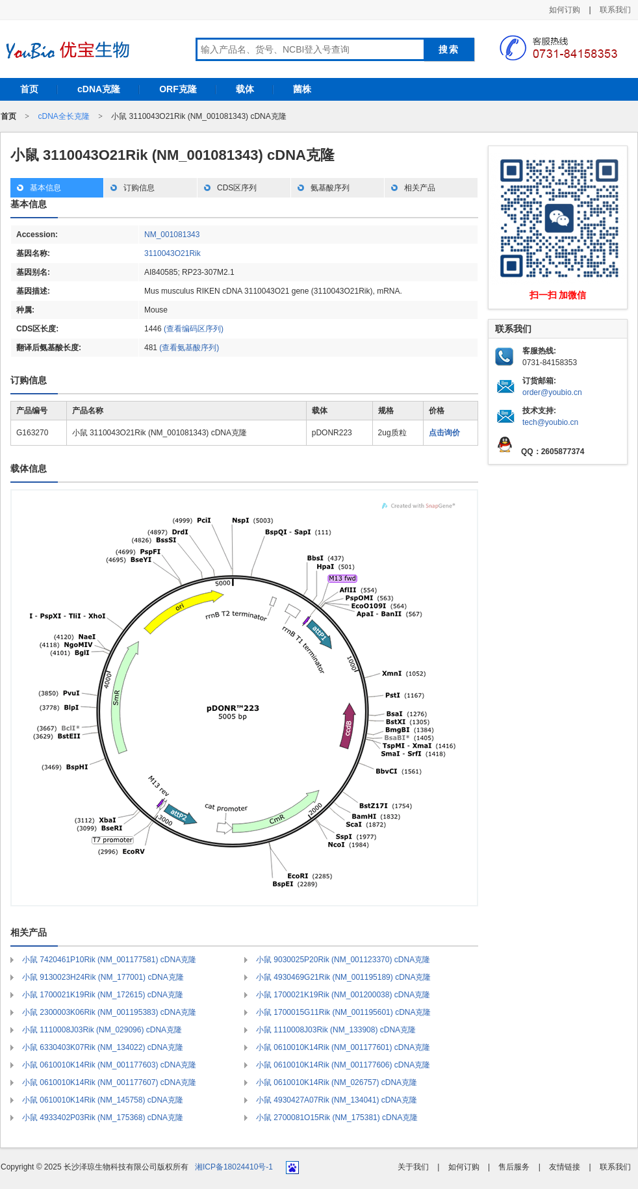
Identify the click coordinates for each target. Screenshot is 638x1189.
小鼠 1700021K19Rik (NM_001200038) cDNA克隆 (343, 994)
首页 (29, 89)
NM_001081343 (171, 234)
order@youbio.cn (552, 392)
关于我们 (413, 1166)
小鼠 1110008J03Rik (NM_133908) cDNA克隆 (336, 1029)
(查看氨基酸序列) (189, 347)
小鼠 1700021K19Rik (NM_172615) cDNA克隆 (102, 994)
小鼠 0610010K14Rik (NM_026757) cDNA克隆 (336, 1082)
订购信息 (139, 187)
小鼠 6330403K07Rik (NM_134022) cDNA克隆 (102, 1047)
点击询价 (444, 432)
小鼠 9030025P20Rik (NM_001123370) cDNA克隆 (343, 959)
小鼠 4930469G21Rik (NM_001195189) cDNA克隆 (343, 977)
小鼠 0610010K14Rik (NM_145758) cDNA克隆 (102, 1100)
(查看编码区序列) (193, 328)
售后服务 (514, 1166)
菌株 (302, 89)
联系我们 (615, 9)
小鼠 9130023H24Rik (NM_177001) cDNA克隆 (103, 977)
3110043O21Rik (172, 253)
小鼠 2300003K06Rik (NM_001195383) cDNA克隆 (109, 1012)
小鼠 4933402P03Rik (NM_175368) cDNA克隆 (102, 1117)
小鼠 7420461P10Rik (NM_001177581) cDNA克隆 (109, 959)
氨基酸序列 (330, 187)
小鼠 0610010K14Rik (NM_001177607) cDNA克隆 (109, 1082)
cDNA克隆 (98, 89)
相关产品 (419, 187)
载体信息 (28, 468)
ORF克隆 (178, 89)
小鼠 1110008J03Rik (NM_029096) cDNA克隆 (102, 1029)
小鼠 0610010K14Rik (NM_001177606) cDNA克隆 (343, 1064)
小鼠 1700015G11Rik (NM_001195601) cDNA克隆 (343, 1012)
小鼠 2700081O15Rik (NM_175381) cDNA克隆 (337, 1117)
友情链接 (564, 1166)
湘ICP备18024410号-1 (234, 1166)
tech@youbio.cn (550, 422)
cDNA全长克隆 (63, 116)
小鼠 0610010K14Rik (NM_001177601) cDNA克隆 (343, 1047)
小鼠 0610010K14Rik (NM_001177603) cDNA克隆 (109, 1064)
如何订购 (564, 9)
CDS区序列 (237, 187)
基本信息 (45, 187)
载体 (245, 89)
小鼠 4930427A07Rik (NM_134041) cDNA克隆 (336, 1100)
